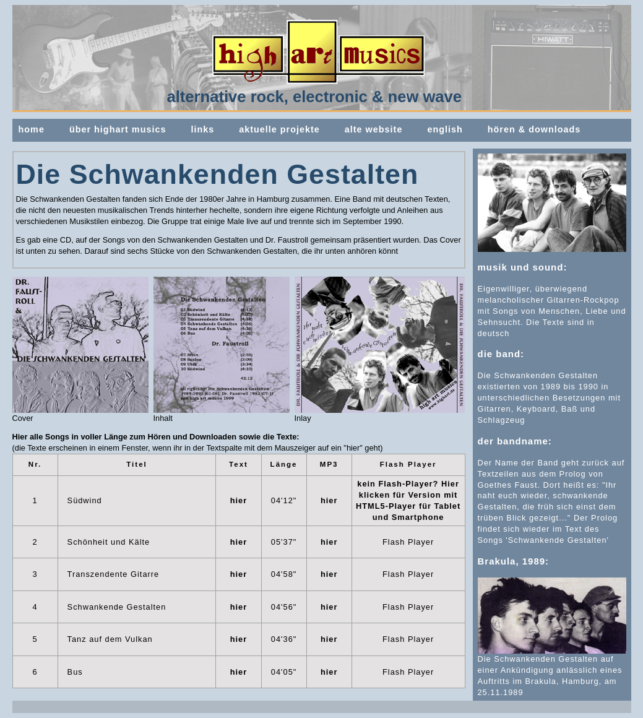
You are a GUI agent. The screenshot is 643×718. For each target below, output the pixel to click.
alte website (374, 129)
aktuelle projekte (279, 129)
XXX (35, 707)
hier (238, 500)
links (202, 129)
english (444, 129)
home (32, 129)
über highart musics (117, 129)
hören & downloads (534, 129)
